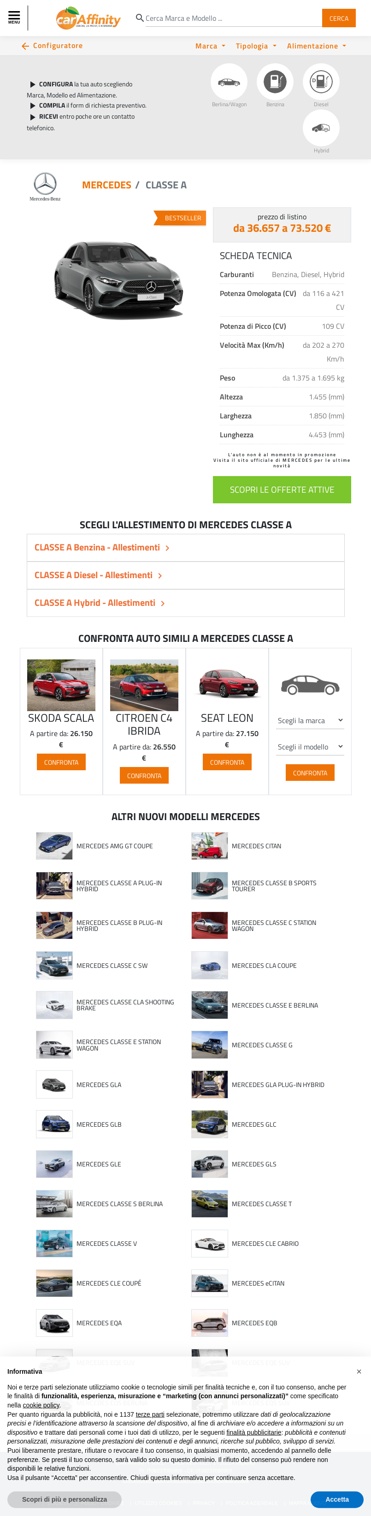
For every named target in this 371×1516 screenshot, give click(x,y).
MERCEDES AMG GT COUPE (115, 846)
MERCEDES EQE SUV (106, 1362)
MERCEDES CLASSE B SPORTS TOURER (274, 886)
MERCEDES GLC (254, 1124)
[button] (359, 1390)
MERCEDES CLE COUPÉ (109, 1283)
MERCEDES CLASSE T (262, 1204)
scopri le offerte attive (282, 489)
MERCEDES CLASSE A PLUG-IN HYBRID (119, 886)
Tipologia (253, 45)
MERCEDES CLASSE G (262, 1045)
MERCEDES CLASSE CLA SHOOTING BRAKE (125, 1005)
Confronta (61, 762)
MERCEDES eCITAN (258, 1283)
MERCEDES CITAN (256, 846)
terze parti (150, 1433)
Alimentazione (314, 45)
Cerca (339, 17)
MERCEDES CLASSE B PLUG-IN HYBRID (119, 925)
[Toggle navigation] (15, 18)
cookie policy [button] (41, 1424)
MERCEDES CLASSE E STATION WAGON (119, 1045)
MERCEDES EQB (254, 1323)
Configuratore (58, 45)
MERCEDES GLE (99, 1164)
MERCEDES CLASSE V (107, 1243)
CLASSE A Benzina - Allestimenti (98, 547)
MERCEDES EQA (99, 1323)
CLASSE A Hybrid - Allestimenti (96, 602)
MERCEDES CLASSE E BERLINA (275, 1005)
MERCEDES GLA (99, 1084)
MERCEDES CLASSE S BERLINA (120, 1204)
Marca (207, 45)
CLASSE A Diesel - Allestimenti (94, 574)
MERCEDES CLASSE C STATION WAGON (274, 925)
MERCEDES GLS (254, 1164)
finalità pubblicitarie (253, 1451)
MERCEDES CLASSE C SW (112, 965)
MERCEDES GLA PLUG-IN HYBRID (278, 1084)
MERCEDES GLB (99, 1124)
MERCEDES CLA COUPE (264, 965)
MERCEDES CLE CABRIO (265, 1243)
